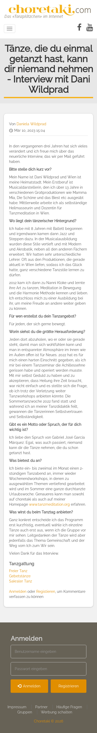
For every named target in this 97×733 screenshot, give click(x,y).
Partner (41, 707)
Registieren (45, 591)
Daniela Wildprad (31, 124)
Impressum (17, 707)
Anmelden (17, 591)
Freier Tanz (18, 571)
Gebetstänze (20, 576)
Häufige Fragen (69, 707)
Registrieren (68, 686)
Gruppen (24, 712)
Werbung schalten (56, 712)
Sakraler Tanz (20, 581)
